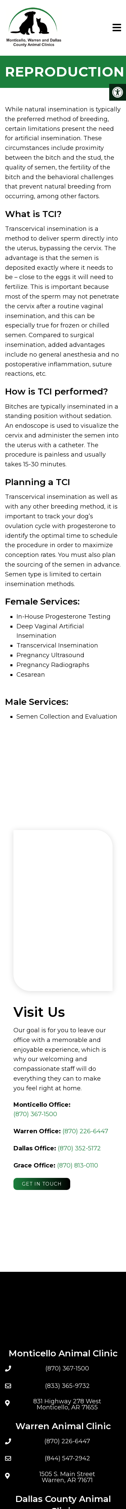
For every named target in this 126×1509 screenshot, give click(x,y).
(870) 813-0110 (77, 1165)
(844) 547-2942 (67, 1458)
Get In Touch (42, 1184)
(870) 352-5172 (79, 1148)
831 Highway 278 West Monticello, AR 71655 (67, 1404)
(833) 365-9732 (67, 1386)
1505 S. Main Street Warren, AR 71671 (67, 1477)
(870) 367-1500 (35, 1114)
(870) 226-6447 (85, 1131)
